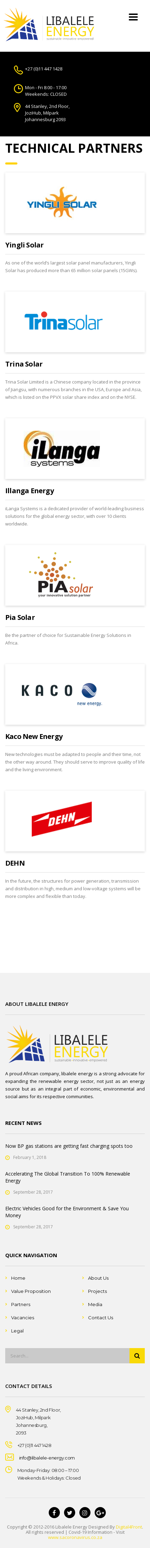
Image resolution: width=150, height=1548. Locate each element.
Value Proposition (31, 1291)
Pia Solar (20, 617)
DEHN (15, 863)
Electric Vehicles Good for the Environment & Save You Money (67, 1212)
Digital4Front (129, 1527)
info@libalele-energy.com (47, 1458)
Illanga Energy (29, 490)
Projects (97, 1291)
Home (18, 1278)
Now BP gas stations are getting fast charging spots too (69, 1146)
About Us (98, 1278)
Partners (20, 1304)
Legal (17, 1331)
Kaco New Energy (33, 736)
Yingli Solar (24, 245)
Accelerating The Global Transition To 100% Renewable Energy (67, 1177)
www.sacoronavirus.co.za (75, 1537)
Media (95, 1304)
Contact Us (100, 1317)
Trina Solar (23, 364)
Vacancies (22, 1317)
